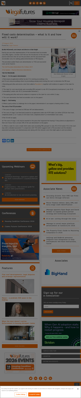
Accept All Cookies (34, 394)
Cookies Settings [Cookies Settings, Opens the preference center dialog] (20, 394)
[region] (40, 392)
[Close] (78, 389)
